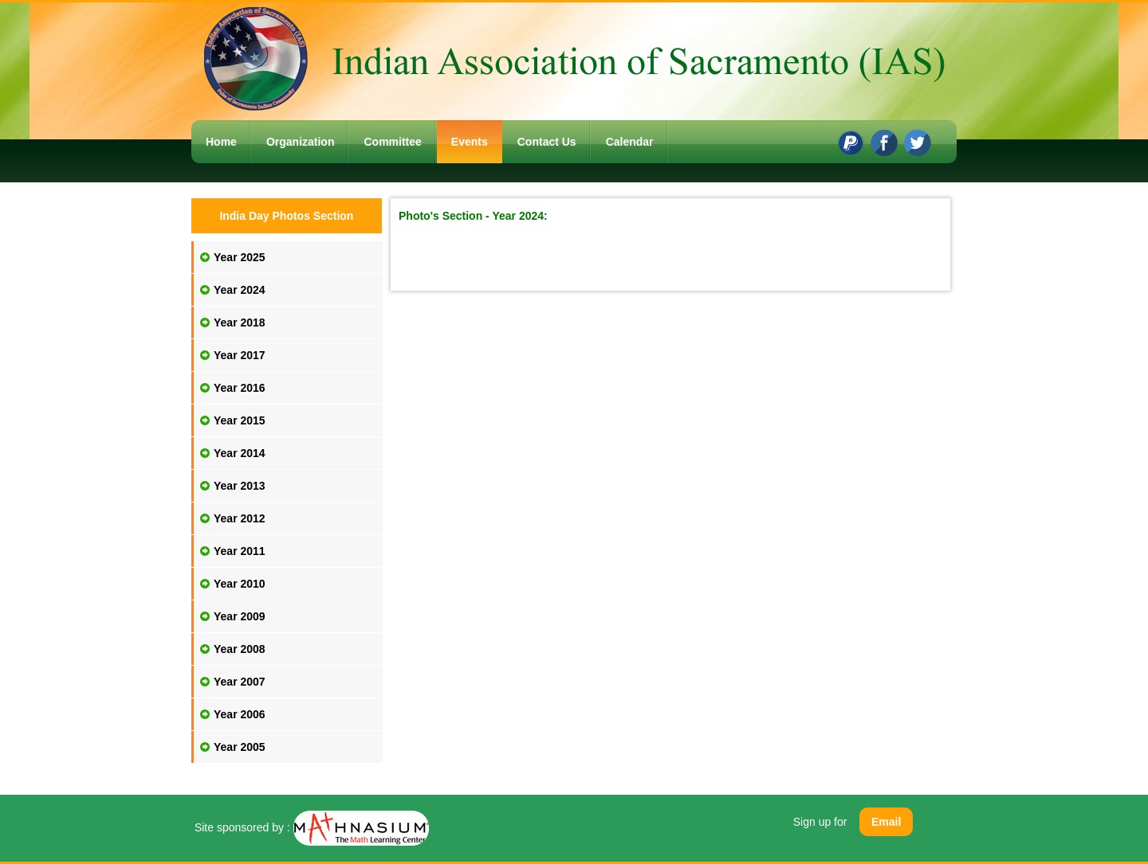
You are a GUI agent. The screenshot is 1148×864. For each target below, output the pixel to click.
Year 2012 (239, 518)
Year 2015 (239, 420)
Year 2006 (239, 714)
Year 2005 (239, 747)
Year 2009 (239, 616)
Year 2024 (239, 289)
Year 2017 (239, 355)
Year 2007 (239, 681)
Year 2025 (239, 257)
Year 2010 (239, 583)
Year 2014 (239, 453)
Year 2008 (239, 649)
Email (886, 821)
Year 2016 (239, 387)
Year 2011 (239, 551)
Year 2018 (239, 322)
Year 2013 (239, 485)
